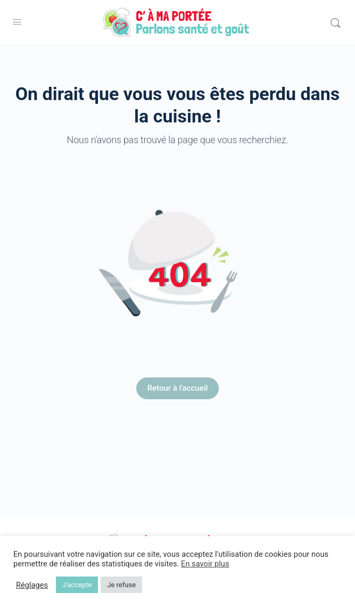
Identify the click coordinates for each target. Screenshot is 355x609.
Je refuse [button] (121, 585)
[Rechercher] (335, 22)
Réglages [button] (32, 585)
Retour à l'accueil (177, 388)
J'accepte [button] (77, 585)
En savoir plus (205, 564)
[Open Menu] (17, 22)
